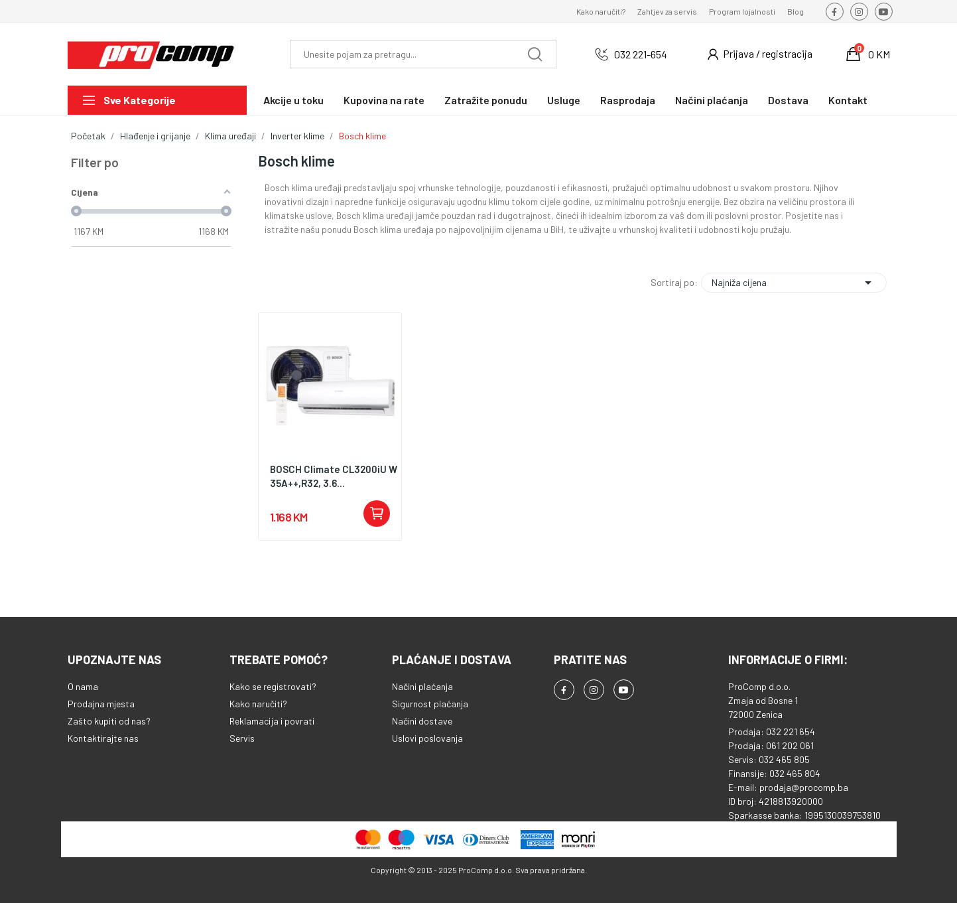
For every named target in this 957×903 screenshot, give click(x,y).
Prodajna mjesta (101, 703)
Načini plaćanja (422, 686)
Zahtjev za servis (667, 11)
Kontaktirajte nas (103, 738)
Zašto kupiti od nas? (109, 721)
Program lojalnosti (742, 11)
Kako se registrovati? (272, 686)
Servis (242, 738)
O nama (83, 686)
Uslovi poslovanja (427, 738)
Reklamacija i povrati (271, 721)
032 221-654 (640, 54)
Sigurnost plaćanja (430, 703)
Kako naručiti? (600, 11)
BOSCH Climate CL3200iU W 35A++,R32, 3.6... (333, 476)
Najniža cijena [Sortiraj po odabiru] (794, 283)
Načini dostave (422, 721)
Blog (795, 11)
